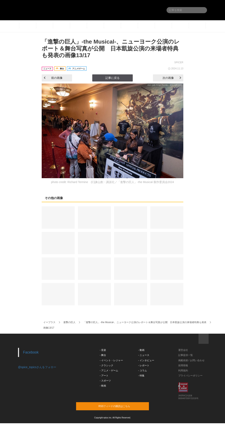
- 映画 (103, 385)
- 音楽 (103, 350)
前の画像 (53, 77)
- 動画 (141, 350)
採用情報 (183, 365)
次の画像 (171, 77)
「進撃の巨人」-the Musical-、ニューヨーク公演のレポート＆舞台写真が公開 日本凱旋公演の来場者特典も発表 (145, 322)
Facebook (31, 352)
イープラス (49, 322)
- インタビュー (146, 360)
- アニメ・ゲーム (109, 370)
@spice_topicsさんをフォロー (37, 367)
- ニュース (143, 355)
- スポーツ (105, 380)
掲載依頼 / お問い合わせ (191, 360)
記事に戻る (112, 77)
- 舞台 (103, 355)
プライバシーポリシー (190, 375)
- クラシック (106, 365)
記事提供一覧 (185, 355)
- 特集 (141, 375)
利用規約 (183, 370)
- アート (104, 375)
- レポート (143, 365)
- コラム (142, 370)
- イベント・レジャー (111, 360)
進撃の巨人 (69, 322)
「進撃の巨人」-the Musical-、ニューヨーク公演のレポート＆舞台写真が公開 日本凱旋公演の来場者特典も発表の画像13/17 (111, 48)
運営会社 (183, 350)
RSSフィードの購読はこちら (120, 406)
